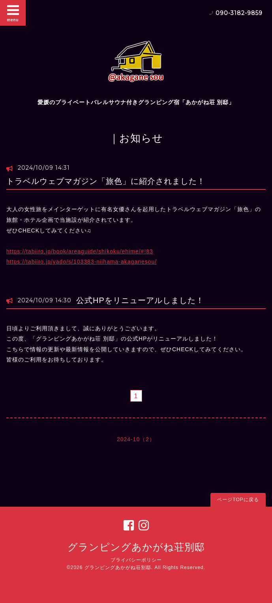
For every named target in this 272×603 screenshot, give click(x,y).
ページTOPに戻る (238, 499)
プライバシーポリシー (136, 560)
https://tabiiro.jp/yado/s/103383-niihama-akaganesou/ (81, 261)
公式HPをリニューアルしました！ (140, 300)
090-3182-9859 (239, 13)
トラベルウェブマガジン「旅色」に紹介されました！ (105, 181)
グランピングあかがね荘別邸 (136, 546)
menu (13, 12)
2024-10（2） (136, 439)
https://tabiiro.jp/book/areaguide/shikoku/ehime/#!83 (79, 251)
